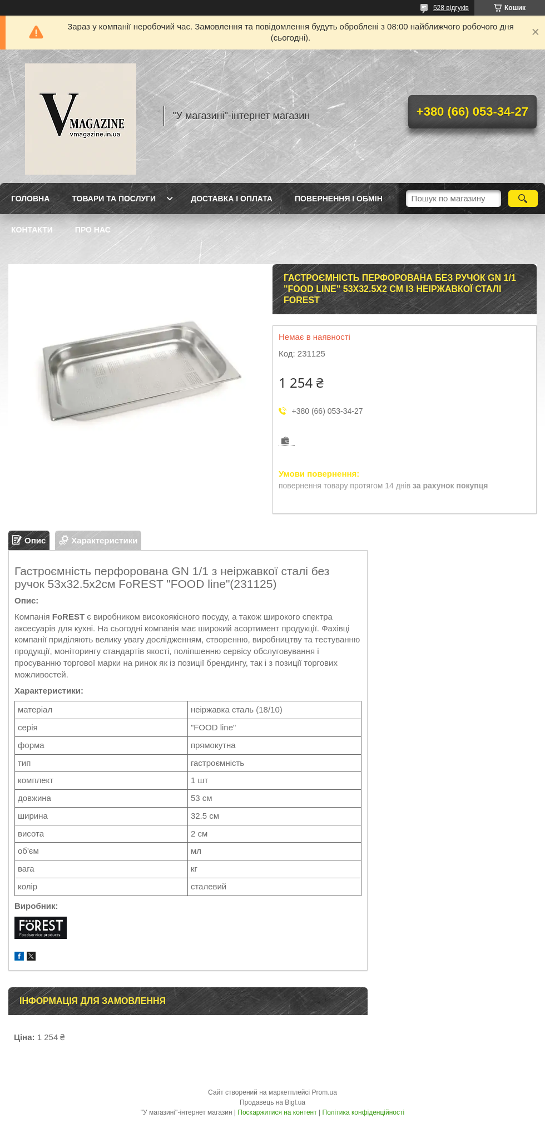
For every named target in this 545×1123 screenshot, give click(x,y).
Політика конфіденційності (364, 1112)
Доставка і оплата (231, 198)
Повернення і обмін (339, 198)
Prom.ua (324, 1092)
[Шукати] (523, 198)
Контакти (32, 229)
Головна (30, 198)
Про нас (93, 229)
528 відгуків (451, 8)
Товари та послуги (114, 198)
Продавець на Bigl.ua (272, 1102)
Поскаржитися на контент (276, 1112)
